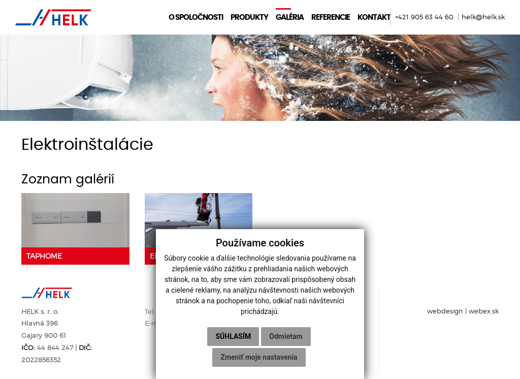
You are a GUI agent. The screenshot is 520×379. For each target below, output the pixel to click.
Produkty (249, 17)
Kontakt (374, 17)
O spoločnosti (196, 17)
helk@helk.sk (483, 17)
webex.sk (484, 311)
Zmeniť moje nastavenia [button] (258, 357)
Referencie (330, 17)
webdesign (445, 311)
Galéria (290, 17)
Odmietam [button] (285, 336)
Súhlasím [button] (233, 336)
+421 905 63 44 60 (425, 17)
